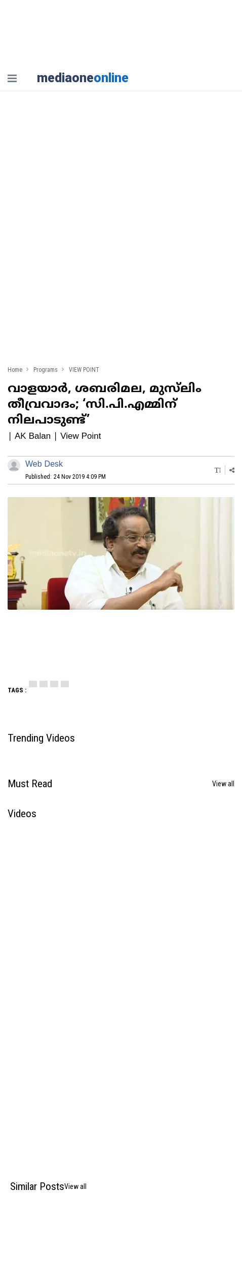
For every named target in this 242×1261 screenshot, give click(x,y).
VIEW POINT (84, 370)
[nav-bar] (12, 78)
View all (223, 784)
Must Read (30, 784)
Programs (45, 370)
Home (15, 370)
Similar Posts (37, 1186)
